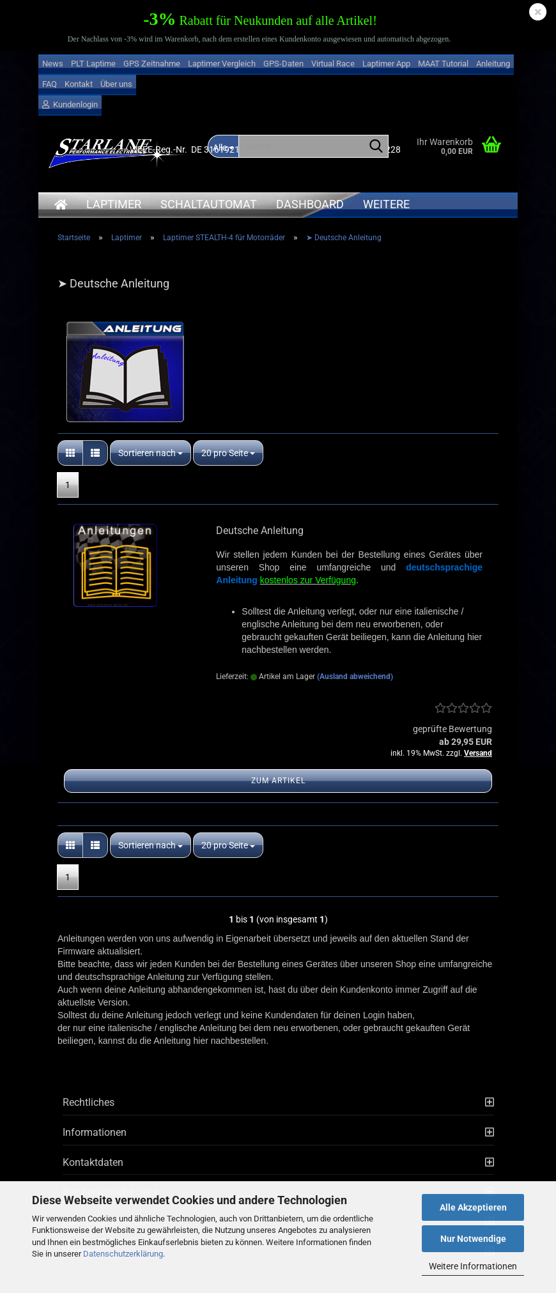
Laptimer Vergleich (222, 63)
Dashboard (310, 204)
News (52, 63)
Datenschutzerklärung (123, 1254)
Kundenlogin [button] (70, 104)
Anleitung (493, 63)
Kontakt (79, 84)
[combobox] (150, 453)
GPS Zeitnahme (151, 63)
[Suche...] (376, 146)
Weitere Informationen (473, 1266)
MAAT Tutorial (443, 63)
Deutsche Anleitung (260, 530)
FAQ (49, 84)
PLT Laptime (93, 63)
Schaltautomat (208, 204)
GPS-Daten (283, 63)
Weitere (386, 204)
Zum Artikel (278, 780)
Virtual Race (333, 63)
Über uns (116, 84)
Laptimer (113, 204)
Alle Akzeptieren (473, 1207)
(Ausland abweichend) (355, 676)
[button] (70, 453)
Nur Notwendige (473, 1239)
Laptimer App (386, 63)
